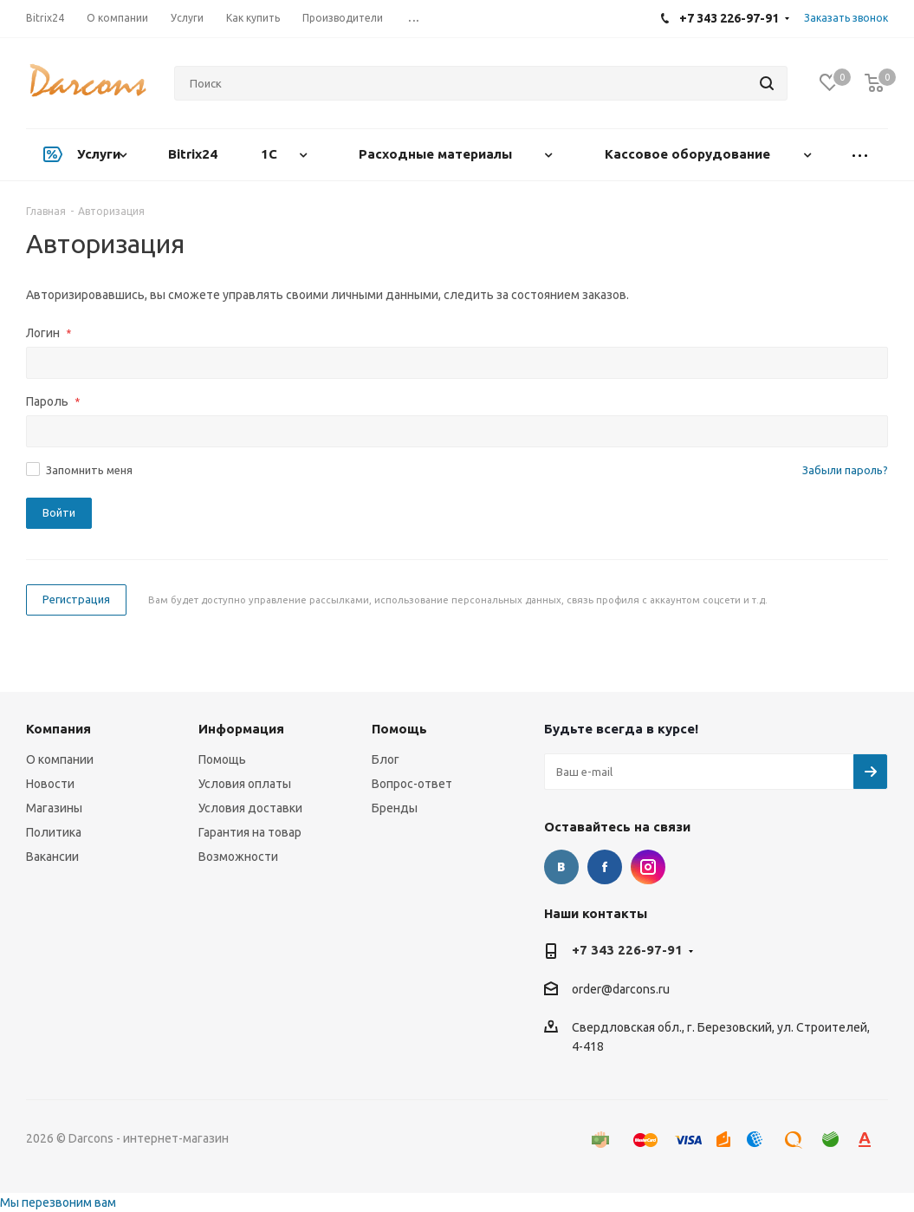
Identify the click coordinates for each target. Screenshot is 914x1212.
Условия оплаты (244, 784)
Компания (58, 728)
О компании (60, 759)
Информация (241, 728)
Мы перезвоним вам (58, 1202)
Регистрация (76, 599)
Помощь (222, 759)
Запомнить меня (89, 470)
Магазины (54, 808)
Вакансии (52, 856)
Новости (50, 784)
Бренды (395, 808)
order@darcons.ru (621, 989)
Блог (385, 759)
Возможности (238, 856)
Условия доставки (250, 808)
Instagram (648, 867)
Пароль (53, 401)
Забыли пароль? (845, 470)
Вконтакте (561, 867)
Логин (48, 333)
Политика (53, 832)
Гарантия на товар (249, 832)
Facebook (604, 867)
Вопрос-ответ (412, 784)
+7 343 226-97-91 (627, 949)
